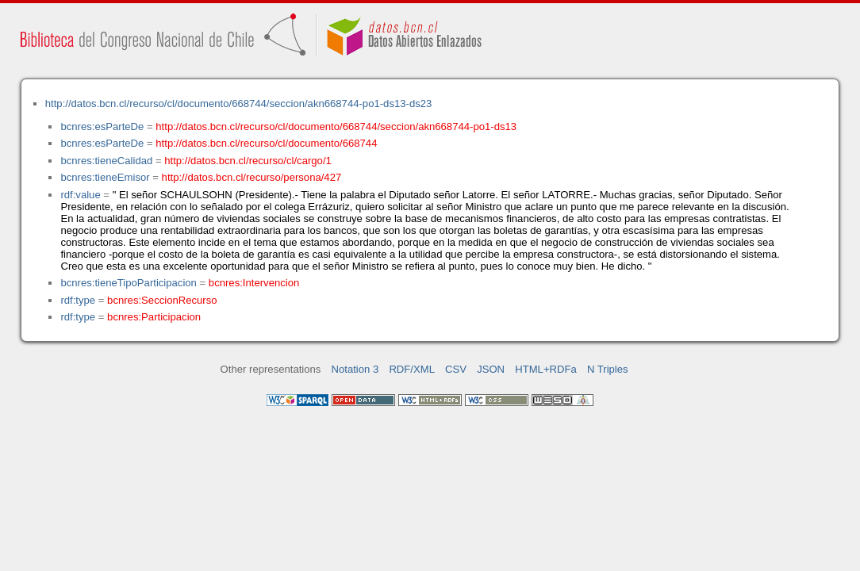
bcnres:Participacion (154, 317)
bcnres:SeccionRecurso (162, 300)
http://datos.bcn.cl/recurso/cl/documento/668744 (266, 143)
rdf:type (77, 300)
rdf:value (80, 195)
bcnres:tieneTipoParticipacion (128, 283)
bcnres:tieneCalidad (106, 161)
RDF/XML (412, 369)
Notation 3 (355, 369)
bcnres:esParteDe (102, 126)
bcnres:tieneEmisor (104, 177)
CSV (455, 369)
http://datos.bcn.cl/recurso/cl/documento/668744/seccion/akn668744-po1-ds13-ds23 (238, 103)
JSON (491, 369)
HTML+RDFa (546, 369)
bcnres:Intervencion (254, 283)
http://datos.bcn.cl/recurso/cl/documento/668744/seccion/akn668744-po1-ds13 (335, 126)
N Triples (607, 369)
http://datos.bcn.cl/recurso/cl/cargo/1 (248, 161)
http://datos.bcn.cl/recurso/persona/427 (252, 177)
